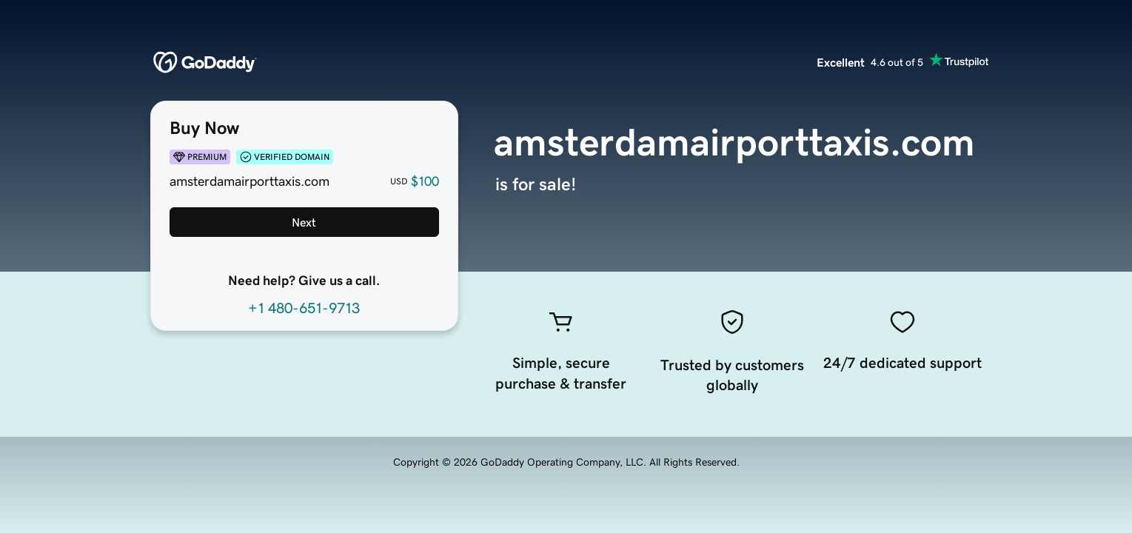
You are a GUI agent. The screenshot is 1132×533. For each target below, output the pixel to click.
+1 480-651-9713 (304, 308)
